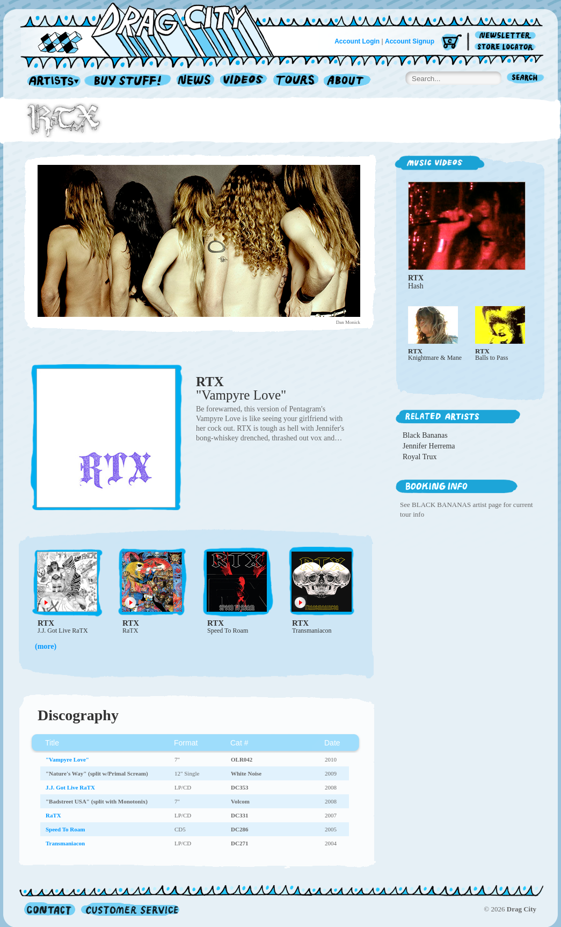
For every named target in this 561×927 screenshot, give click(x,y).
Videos (244, 81)
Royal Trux (419, 457)
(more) (45, 646)
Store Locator (507, 47)
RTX (210, 381)
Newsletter (507, 35)
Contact (49, 909)
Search (526, 78)
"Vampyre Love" (241, 395)
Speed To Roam (227, 630)
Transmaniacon (312, 630)
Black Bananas (425, 435)
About (347, 81)
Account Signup (409, 41)
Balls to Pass (491, 357)
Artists (51, 81)
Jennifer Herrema (429, 446)
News (195, 81)
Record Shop (128, 81)
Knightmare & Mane (435, 357)
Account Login (357, 41)
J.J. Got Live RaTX (63, 630)
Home (153, 29)
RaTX (130, 630)
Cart (451, 42)
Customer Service (129, 909)
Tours (296, 81)
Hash (416, 286)
